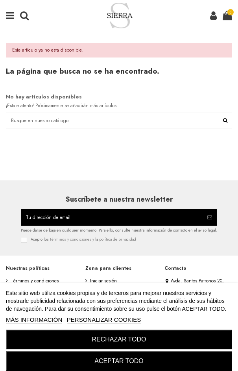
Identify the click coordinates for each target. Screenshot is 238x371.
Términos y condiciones (35, 281)
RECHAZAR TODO (119, 339)
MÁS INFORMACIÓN (34, 319)
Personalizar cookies (104, 319)
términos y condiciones (70, 239)
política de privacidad (117, 239)
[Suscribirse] (210, 217)
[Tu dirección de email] (112, 217)
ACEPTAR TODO (118, 361)
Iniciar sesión (103, 281)
